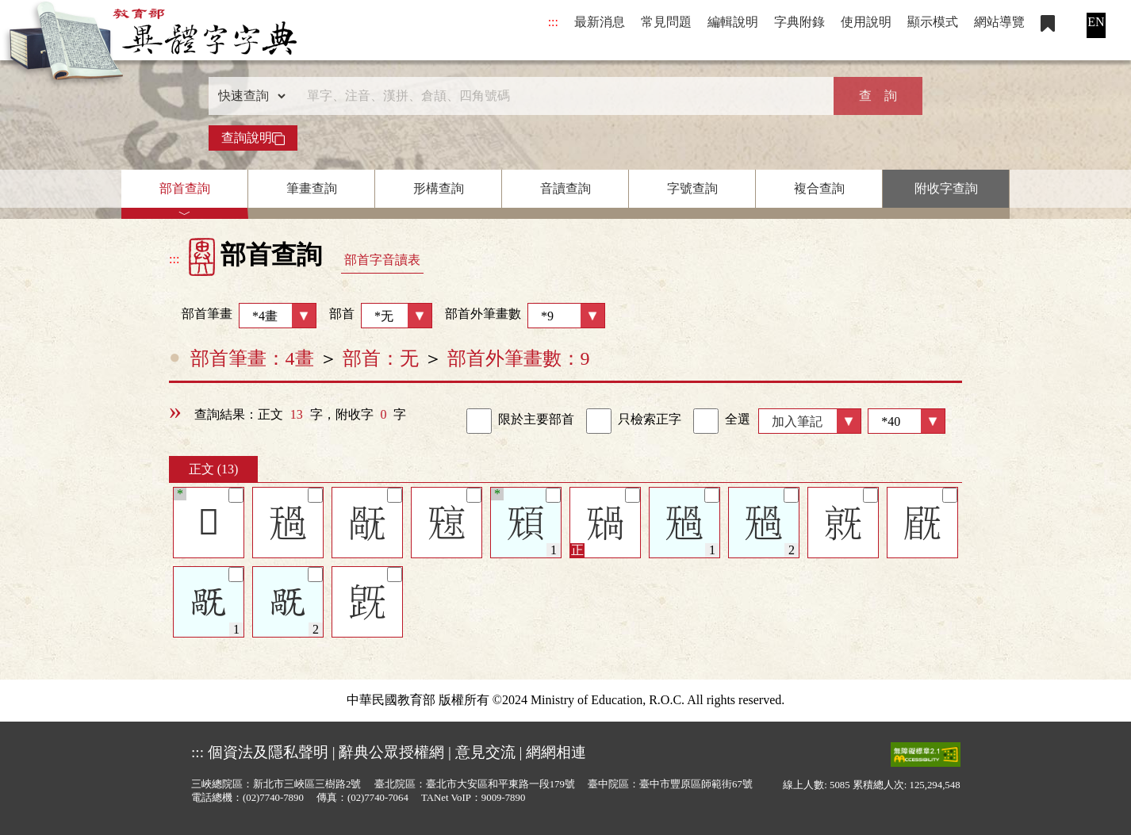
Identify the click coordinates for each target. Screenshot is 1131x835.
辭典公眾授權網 (391, 752)
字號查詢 (692, 188)
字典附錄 (799, 22)
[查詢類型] (248, 96)
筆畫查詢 (311, 188)
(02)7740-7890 (273, 797)
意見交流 (485, 752)
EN (1095, 22)
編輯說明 (732, 22)
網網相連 (556, 752)
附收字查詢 (946, 188)
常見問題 (666, 22)
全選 (721, 421)
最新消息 (599, 22)
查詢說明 (253, 138)
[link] (479, 421)
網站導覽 (999, 22)
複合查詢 (819, 188)
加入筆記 (797, 421)
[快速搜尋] (560, 96)
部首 (380, 315)
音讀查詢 (565, 188)
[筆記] (235, 495)
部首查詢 (184, 188)
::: (553, 22)
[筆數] (906, 421)
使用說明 (866, 22)
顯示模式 (932, 22)
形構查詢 (438, 188)
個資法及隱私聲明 (268, 752)
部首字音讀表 (382, 259)
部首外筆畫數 (525, 315)
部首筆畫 (242, 315)
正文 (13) (214, 469)
